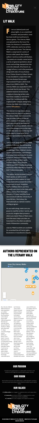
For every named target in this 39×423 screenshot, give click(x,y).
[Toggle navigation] (35, 8)
